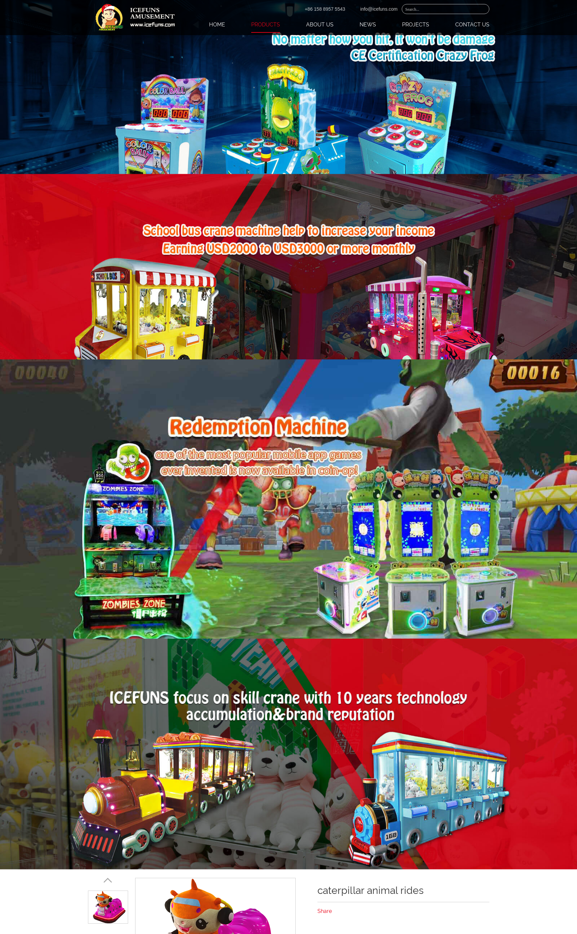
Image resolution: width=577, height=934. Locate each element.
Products (265, 24)
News (368, 24)
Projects (415, 24)
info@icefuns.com (378, 9)
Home (217, 24)
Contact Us (472, 24)
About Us (319, 24)
